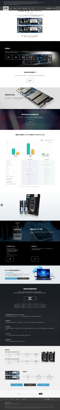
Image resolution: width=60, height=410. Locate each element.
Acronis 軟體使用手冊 (23, 278)
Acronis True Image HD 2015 (11, 278)
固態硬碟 (15, 8)
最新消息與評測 (24, 8)
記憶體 (11, 8)
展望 (11, 399)
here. (20, 4)
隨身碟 (19, 8)
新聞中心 (17, 399)
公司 (6, 399)
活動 (29, 8)
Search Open (58, 8)
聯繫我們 (24, 399)
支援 (33, 8)
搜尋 (40, 393)
